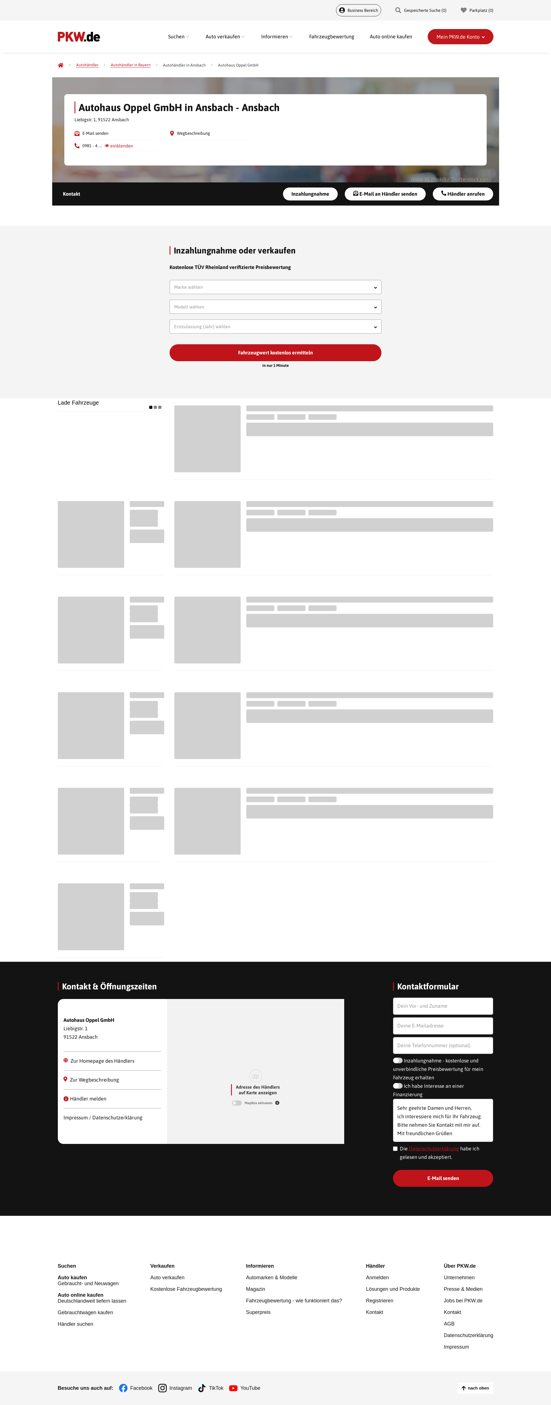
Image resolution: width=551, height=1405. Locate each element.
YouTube (250, 1388)
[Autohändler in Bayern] (131, 65)
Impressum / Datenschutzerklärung (102, 1118)
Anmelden (377, 1277)
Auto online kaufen (391, 36)
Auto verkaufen (167, 1277)
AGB (449, 1324)
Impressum (456, 1347)
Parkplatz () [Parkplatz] (477, 10)
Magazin (255, 1289)
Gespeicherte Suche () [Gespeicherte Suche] (421, 10)
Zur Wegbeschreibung (91, 1080)
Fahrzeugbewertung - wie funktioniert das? (294, 1300)
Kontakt (71, 194)
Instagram (181, 1388)
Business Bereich (358, 10)
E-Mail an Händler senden (385, 194)
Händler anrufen (463, 194)
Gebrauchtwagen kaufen (85, 1312)
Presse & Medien (463, 1289)
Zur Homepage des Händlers (98, 1061)
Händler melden (84, 1099)
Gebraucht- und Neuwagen (92, 1280)
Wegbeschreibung (193, 133)
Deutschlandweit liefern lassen (92, 1298)
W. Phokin (435, 179)
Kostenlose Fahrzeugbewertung (186, 1289)
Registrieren (379, 1300)
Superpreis (258, 1312)
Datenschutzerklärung (434, 1149)
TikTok (216, 1388)
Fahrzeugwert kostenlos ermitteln (275, 353)
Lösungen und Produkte (393, 1289)
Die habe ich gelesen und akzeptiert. (439, 1153)
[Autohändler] (87, 65)
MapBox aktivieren (259, 1103)
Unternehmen (459, 1277)
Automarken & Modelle (271, 1277)
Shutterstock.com (470, 179)
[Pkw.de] (60, 65)
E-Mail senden (95, 133)
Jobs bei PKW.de (463, 1300)
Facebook (141, 1388)
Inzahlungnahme (310, 194)
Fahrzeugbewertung (331, 36)
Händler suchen (75, 1324)
